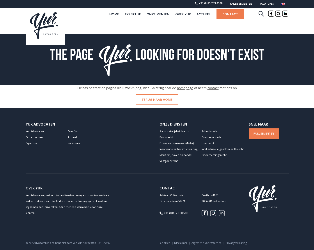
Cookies (165, 243)
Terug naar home (157, 99)
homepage (185, 88)
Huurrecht (208, 143)
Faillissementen (241, 3)
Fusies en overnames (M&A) (177, 143)
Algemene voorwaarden (207, 243)
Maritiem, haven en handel (176, 155)
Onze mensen (158, 21)
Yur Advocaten (35, 131)
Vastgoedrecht (169, 161)
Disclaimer (180, 243)
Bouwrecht (166, 137)
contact (213, 88)
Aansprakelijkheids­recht (174, 131)
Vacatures (266, 3)
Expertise (133, 21)
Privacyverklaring (236, 243)
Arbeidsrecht (210, 131)
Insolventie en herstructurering (178, 149)
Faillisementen (264, 133)
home (114, 21)
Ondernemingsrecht (214, 155)
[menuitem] (283, 4)
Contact (230, 21)
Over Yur (183, 21)
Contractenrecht (212, 137)
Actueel (204, 21)
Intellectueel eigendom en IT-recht (223, 149)
